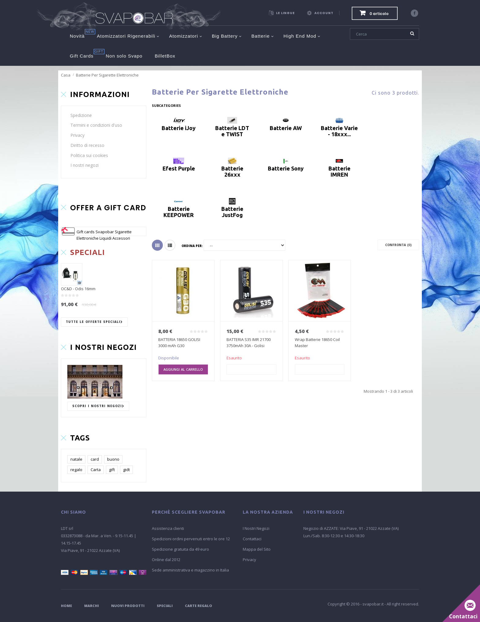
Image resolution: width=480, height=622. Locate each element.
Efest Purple (179, 168)
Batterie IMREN (339, 171)
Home (66, 605)
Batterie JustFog (232, 212)
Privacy (77, 135)
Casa (65, 75)
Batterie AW (286, 128)
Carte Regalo (198, 605)
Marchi (91, 605)
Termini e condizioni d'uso (96, 125)
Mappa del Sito (257, 549)
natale (76, 459)
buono (113, 459)
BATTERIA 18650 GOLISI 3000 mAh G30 (179, 342)
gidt (126, 469)
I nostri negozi (84, 165)
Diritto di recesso (87, 145)
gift (112, 469)
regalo (76, 469)
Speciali (165, 605)
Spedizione (81, 115)
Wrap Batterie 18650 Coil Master (317, 342)
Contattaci (252, 538)
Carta (96, 469)
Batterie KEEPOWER (178, 212)
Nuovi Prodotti (127, 605)
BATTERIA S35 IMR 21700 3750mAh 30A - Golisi (249, 342)
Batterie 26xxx (232, 171)
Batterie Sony (286, 168)
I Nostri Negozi (256, 528)
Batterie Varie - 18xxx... (339, 131)
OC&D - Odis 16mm (78, 288)
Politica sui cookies (89, 155)
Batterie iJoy (179, 128)
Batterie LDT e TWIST (232, 131)
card (95, 459)
